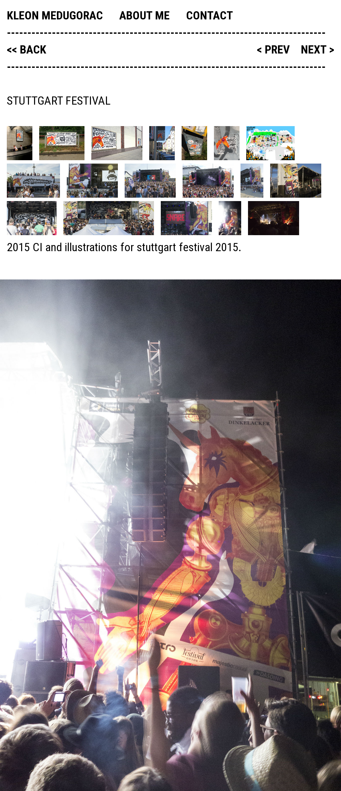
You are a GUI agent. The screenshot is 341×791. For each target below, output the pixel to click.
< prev (275, 49)
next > (317, 49)
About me (144, 15)
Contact (209, 15)
